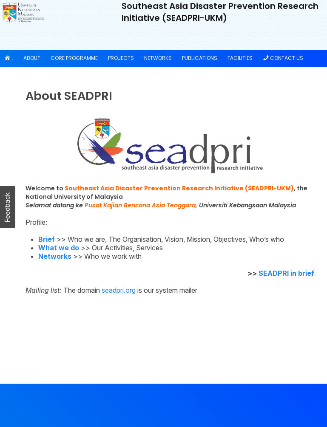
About (31, 58)
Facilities (240, 58)
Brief (46, 239)
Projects (121, 58)
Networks (158, 58)
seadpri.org (119, 290)
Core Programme (74, 58)
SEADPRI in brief (286, 273)
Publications (199, 58)
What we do (58, 247)
